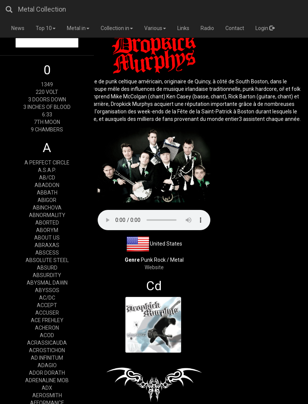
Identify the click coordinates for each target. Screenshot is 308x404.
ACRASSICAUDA (47, 343)
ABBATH (47, 193)
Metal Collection (42, 9)
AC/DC (47, 298)
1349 (47, 84)
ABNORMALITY (47, 215)
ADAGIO (47, 365)
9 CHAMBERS (47, 130)
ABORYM (47, 230)
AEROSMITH (47, 395)
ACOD (47, 335)
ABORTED (47, 223)
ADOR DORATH (47, 373)
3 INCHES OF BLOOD (47, 107)
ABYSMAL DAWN (47, 283)
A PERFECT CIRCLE (46, 163)
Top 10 (46, 28)
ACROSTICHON (47, 350)
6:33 (47, 115)
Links (183, 28)
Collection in (117, 28)
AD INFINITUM (47, 358)
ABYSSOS (47, 290)
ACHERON (47, 328)
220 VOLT (47, 92)
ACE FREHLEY (47, 320)
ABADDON (47, 185)
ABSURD (47, 268)
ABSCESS (47, 253)
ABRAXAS (47, 245)
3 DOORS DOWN (47, 99)
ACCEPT (47, 305)
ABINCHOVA (47, 208)
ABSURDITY (47, 275)
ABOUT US (47, 238)
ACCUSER (47, 313)
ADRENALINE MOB (47, 380)
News (17, 28)
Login (265, 28)
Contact (234, 28)
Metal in (78, 28)
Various (155, 28)
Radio (207, 28)
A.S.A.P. (47, 170)
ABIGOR (47, 200)
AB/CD (47, 178)
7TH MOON (47, 122)
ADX (47, 388)
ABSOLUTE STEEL (47, 260)
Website (154, 267)
